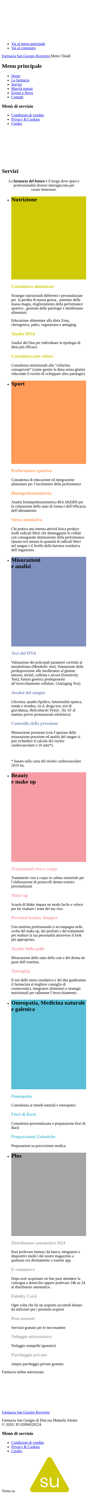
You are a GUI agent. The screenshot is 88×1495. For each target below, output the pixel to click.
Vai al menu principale (28, 44)
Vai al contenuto (23, 48)
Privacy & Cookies (25, 119)
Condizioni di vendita (27, 115)
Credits (16, 124)
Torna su (43, 1491)
